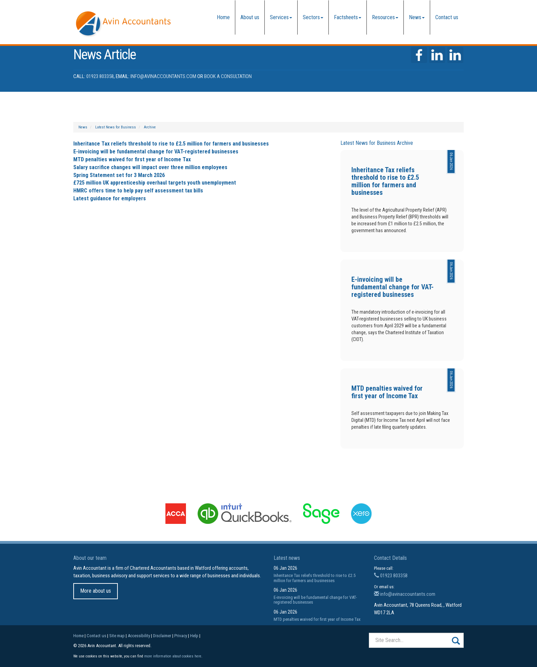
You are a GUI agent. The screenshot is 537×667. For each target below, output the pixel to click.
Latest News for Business (115, 127)
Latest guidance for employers (109, 198)
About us (249, 17)
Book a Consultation (228, 76)
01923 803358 (100, 76)
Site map (117, 635)
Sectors (313, 17)
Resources (385, 17)
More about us (95, 591)
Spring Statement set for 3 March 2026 (119, 175)
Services (281, 17)
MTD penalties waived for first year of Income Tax (132, 159)
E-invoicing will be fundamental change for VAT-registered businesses (155, 151)
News (417, 17)
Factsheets (347, 17)
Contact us (446, 17)
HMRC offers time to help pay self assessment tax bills (138, 190)
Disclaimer (162, 635)
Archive (150, 127)
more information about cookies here (172, 656)
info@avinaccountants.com (163, 76)
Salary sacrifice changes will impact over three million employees (150, 167)
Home (223, 17)
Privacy (180, 635)
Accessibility (139, 635)
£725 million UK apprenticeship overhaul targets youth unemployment (154, 182)
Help (194, 635)
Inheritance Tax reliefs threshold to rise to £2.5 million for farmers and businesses (171, 143)
